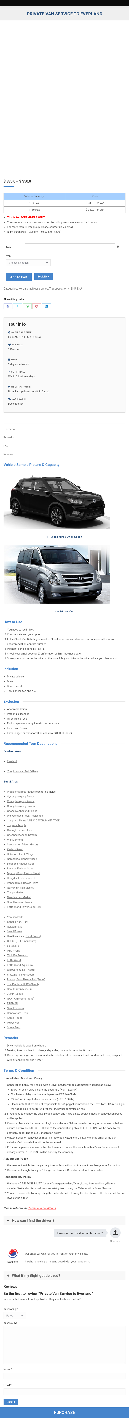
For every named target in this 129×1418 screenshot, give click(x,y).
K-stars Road (15, 849)
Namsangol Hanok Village (22, 859)
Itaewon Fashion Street (20, 868)
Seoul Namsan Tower (19, 902)
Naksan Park (14, 926)
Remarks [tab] (9, 437)
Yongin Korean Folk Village (22, 771)
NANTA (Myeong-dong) (20, 998)
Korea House (14, 1017)
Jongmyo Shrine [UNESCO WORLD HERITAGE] (33, 820)
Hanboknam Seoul (17, 1013)
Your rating (11, 1309)
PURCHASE (64, 1412)
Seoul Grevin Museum (20, 989)
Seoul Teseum (15, 1008)
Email (8, 1385)
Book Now (43, 276)
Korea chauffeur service (33, 288)
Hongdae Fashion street (21, 878)
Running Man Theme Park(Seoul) (26, 979)
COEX (10, 941)
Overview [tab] (9, 429)
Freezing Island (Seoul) (20, 974)
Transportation (58, 288)
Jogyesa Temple (16, 825)
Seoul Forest (14, 931)
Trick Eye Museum (17, 955)
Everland (12, 761)
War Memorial (15, 839)
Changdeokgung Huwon (21, 806)
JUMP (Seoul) (15, 993)
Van (8, 256)
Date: (9, 247)
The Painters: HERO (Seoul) (23, 984)
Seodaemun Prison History (22, 844)
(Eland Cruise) (33, 936)
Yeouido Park (15, 917)
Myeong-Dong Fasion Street (23, 873)
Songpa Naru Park (17, 921)
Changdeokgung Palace (20, 801)
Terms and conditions (42, 1208)
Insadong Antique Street (21, 863)
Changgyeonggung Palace (22, 811)
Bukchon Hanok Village (20, 854)
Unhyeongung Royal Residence (25, 815)
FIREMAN (12, 1003)
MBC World (13, 950)
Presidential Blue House (21, 791)
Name (8, 1369)
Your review (11, 1322)
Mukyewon (13, 1022)
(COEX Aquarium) (26, 941)
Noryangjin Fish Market (20, 887)
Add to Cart (18, 277)
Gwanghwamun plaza (19, 830)
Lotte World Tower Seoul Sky (24, 907)
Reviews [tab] (8, 454)
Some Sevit (13, 1027)
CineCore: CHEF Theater (21, 969)
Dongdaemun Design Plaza (22, 883)
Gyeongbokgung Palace (20, 796)
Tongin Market (15, 892)
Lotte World (14, 960)
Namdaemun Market (19, 897)
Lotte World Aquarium (20, 965)
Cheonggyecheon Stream (22, 835)
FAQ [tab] (6, 445)
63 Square (13, 945)
